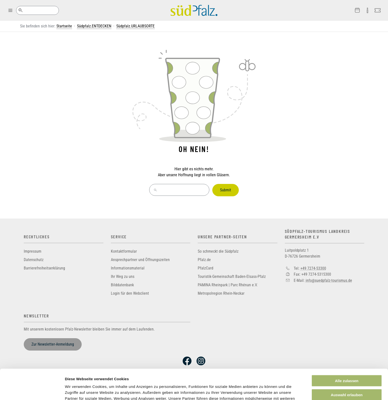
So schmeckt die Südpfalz (218, 251)
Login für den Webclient (130, 293)
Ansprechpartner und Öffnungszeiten (140, 259)
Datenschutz (34, 259)
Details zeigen (263, 390)
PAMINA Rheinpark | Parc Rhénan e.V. (228, 285)
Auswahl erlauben (347, 364)
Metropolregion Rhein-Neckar (221, 293)
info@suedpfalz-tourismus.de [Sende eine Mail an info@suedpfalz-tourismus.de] (329, 280)
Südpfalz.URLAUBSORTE (135, 26)
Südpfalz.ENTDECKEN (94, 26)
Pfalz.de (204, 259)
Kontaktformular (124, 251)
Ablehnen (346, 378)
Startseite (64, 26)
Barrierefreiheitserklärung (44, 268)
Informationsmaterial (128, 268)
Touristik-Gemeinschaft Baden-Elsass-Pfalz (232, 276)
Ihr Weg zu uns (122, 276)
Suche (20, 10)
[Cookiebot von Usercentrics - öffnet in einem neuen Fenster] (32, 390)
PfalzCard (205, 268)
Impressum (32, 251)
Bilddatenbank (122, 285)
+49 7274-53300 (313, 268)
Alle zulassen (346, 350)
